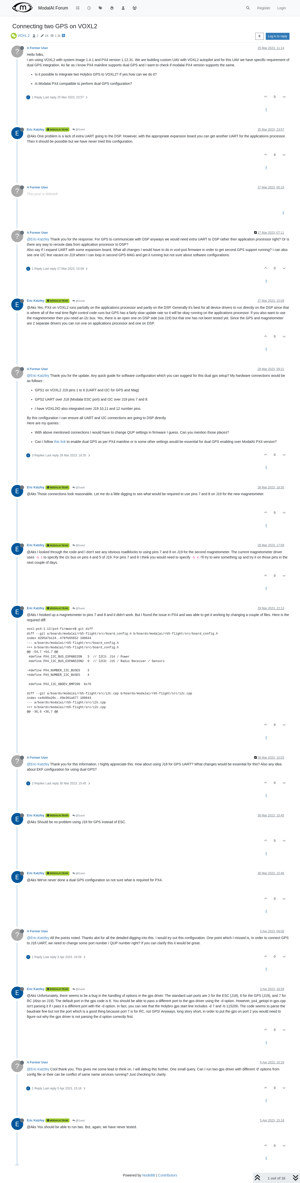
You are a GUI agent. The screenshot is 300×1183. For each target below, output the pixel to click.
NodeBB (148, 1175)
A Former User (37, 48)
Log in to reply (277, 36)
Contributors (167, 1175)
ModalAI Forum (53, 8)
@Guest (78, 129)
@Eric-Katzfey (38, 239)
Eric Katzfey (35, 129)
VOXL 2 (23, 36)
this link (60, 442)
